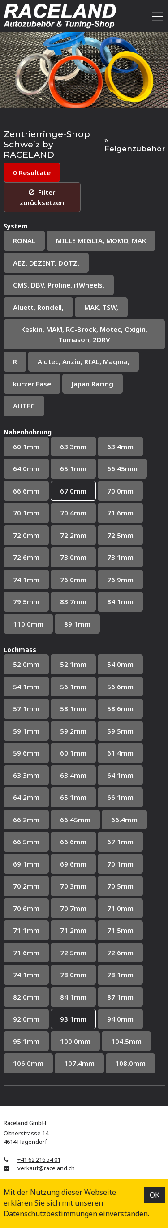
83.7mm (73, 601)
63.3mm (73, 446)
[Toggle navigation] (156, 16)
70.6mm (26, 908)
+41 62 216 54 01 (38, 1159)
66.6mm (26, 490)
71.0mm (120, 908)
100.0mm (75, 1041)
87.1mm (120, 996)
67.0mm (73, 490)
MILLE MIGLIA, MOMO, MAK (101, 240)
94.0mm (120, 1018)
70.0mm (120, 490)
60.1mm (26, 446)
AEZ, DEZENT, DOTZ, (46, 262)
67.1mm (120, 841)
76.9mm (120, 579)
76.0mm (73, 579)
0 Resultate (32, 172)
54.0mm (120, 664)
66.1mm (120, 797)
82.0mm (26, 996)
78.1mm (120, 974)
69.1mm (26, 863)
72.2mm (73, 535)
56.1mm (73, 686)
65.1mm (73, 468)
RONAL (24, 240)
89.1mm (77, 623)
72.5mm (120, 535)
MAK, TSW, (101, 307)
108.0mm (130, 1063)
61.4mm (120, 752)
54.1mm (26, 686)
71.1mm (26, 930)
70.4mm (73, 512)
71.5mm (120, 930)
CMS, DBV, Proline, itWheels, (58, 284)
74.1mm (26, 579)
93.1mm (73, 1018)
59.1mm (26, 730)
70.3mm (73, 885)
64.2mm (26, 797)
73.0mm (73, 557)
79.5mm (26, 601)
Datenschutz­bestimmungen (50, 1214)
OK (154, 1195)
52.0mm (26, 664)
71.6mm (120, 512)
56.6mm (120, 686)
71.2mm (73, 930)
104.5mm (126, 1041)
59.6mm (26, 752)
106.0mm (28, 1063)
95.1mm (26, 1041)
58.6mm (120, 708)
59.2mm (73, 730)
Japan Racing (92, 383)
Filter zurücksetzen (42, 197)
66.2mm (26, 819)
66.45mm (122, 468)
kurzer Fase (32, 383)
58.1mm (73, 708)
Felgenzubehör (134, 148)
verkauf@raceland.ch (46, 1168)
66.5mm (26, 841)
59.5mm (120, 730)
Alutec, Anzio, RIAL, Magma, (83, 361)
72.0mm (26, 535)
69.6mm (73, 863)
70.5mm (120, 885)
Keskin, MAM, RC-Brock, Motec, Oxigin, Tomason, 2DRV (84, 334)
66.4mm (124, 819)
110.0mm (28, 623)
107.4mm (79, 1063)
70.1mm (26, 512)
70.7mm (73, 908)
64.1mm (120, 775)
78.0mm (73, 974)
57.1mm (26, 708)
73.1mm (120, 557)
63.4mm (120, 446)
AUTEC (24, 405)
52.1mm (73, 664)
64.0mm (26, 468)
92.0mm (26, 1018)
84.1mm (120, 601)
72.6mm (26, 557)
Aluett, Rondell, (38, 307)
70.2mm (26, 885)
